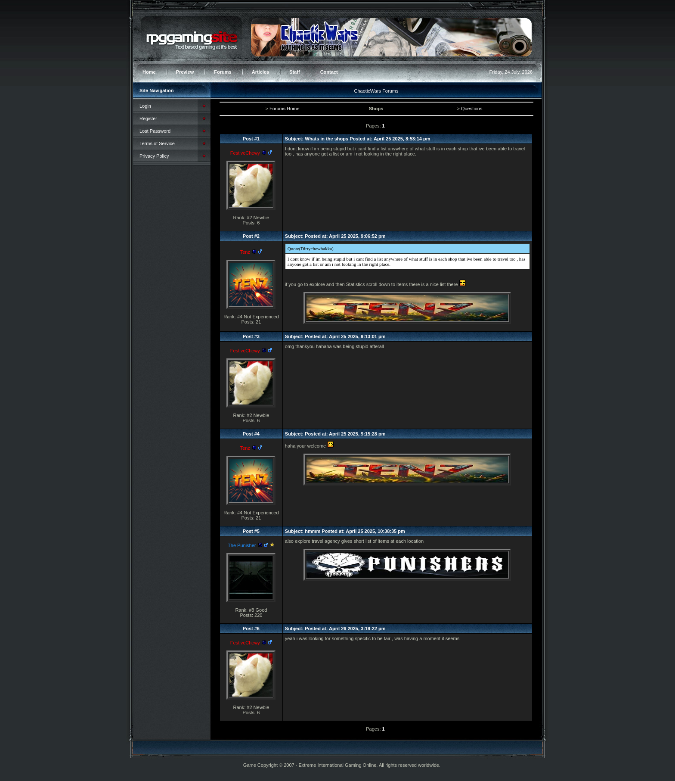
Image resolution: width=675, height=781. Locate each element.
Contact (329, 72)
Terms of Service (157, 143)
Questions (472, 108)
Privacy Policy (154, 156)
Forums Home (284, 108)
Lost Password (154, 131)
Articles (260, 72)
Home (149, 72)
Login (145, 106)
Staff (294, 72)
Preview (185, 72)
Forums (222, 72)
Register (148, 118)
